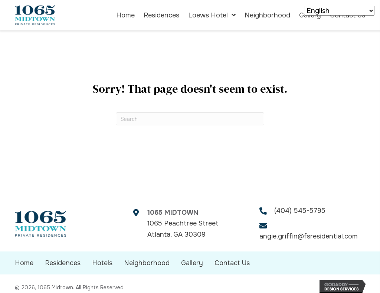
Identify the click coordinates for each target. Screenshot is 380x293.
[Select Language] (339, 11)
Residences (63, 263)
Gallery (192, 263)
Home (24, 263)
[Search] (190, 118)
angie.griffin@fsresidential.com (308, 236)
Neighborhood (147, 263)
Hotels (102, 263)
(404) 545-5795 (299, 211)
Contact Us (232, 263)
